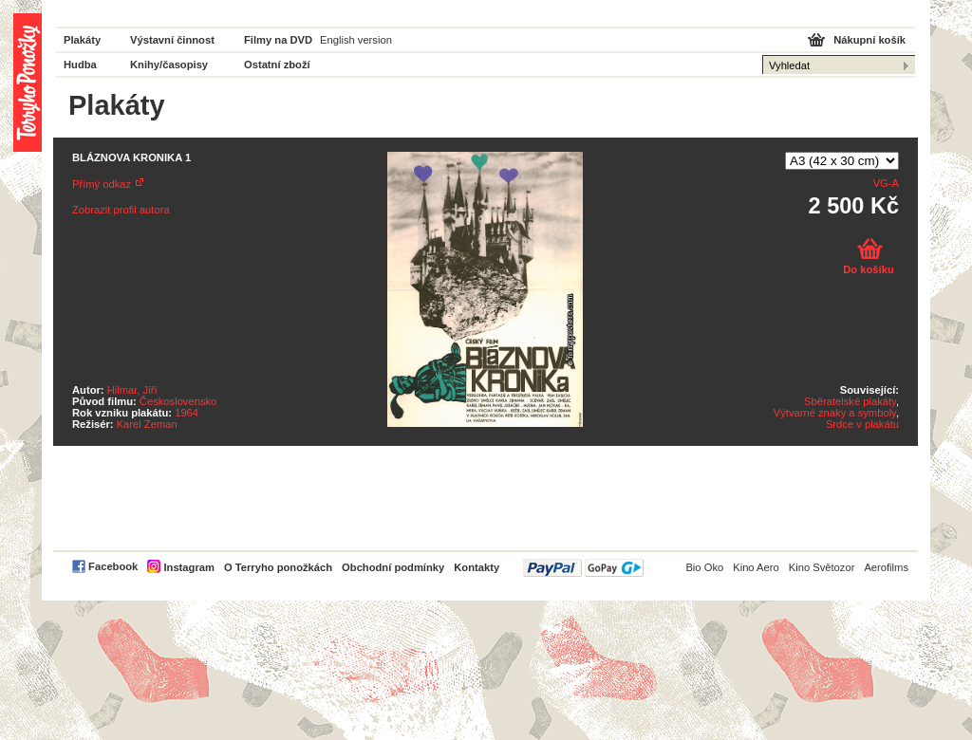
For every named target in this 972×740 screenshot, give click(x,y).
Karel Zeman (147, 424)
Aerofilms (886, 567)
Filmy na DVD (278, 40)
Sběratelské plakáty (850, 401)
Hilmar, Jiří (132, 390)
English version (356, 40)
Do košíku (868, 269)
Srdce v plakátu (862, 424)
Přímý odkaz (101, 184)
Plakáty (82, 40)
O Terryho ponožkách (278, 567)
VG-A (886, 183)
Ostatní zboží (277, 64)
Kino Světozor (822, 567)
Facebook (113, 566)
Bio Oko (704, 567)
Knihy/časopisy (169, 64)
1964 (186, 412)
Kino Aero (756, 567)
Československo (178, 401)
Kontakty (476, 567)
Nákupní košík (869, 40)
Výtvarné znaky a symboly (835, 412)
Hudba (80, 64)
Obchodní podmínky (393, 567)
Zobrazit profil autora (121, 209)
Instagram (188, 567)
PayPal (583, 568)
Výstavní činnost (172, 40)
